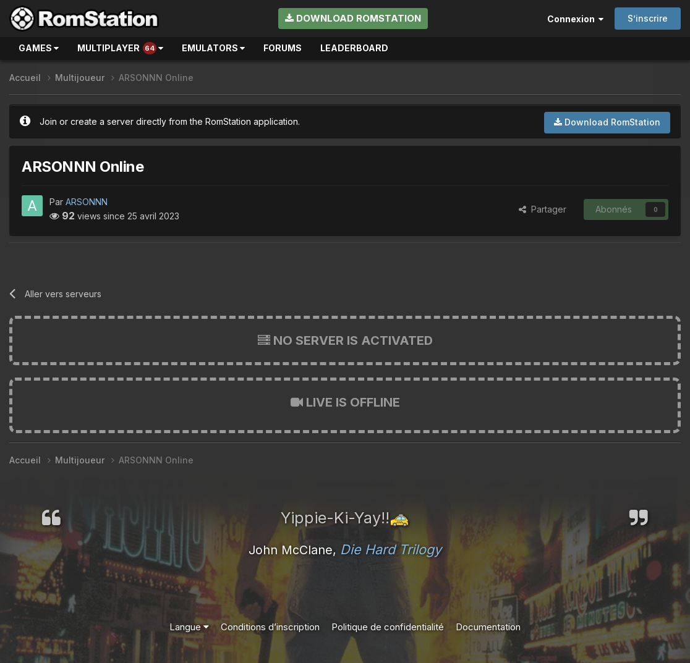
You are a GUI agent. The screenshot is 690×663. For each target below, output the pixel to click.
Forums (282, 48)
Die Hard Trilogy (390, 549)
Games (39, 48)
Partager (542, 209)
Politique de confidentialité (387, 627)
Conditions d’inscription (270, 627)
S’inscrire (648, 18)
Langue (189, 627)
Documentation (488, 627)
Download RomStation (353, 18)
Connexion (575, 19)
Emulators (213, 48)
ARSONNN (87, 201)
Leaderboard (354, 48)
